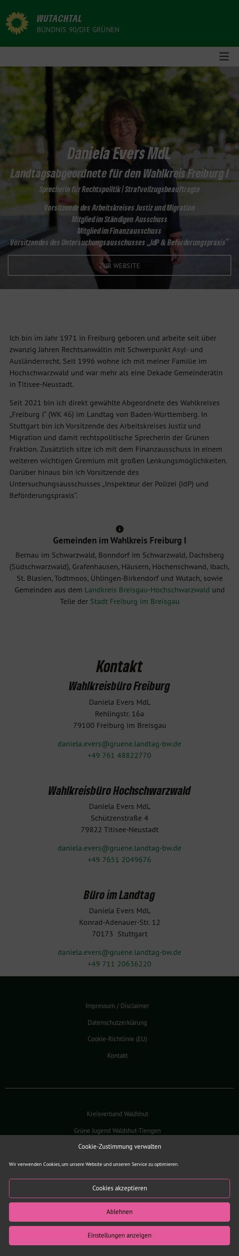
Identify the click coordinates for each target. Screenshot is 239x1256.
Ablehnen (119, 1222)
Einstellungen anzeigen (119, 1245)
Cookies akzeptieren (119, 1198)
